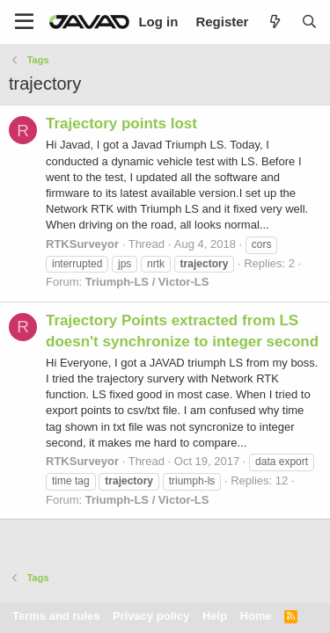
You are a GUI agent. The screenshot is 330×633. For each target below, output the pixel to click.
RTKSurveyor (82, 244)
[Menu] (24, 22)
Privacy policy (151, 615)
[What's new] (274, 21)
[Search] (309, 21)
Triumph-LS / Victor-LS (147, 281)
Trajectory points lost (121, 123)
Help (214, 615)
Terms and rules (55, 615)
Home (256, 615)
